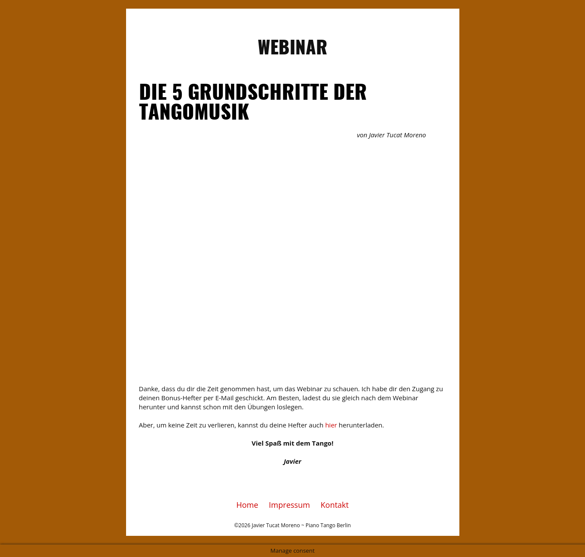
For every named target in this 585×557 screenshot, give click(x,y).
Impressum (289, 505)
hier (331, 425)
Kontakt (335, 505)
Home (247, 505)
